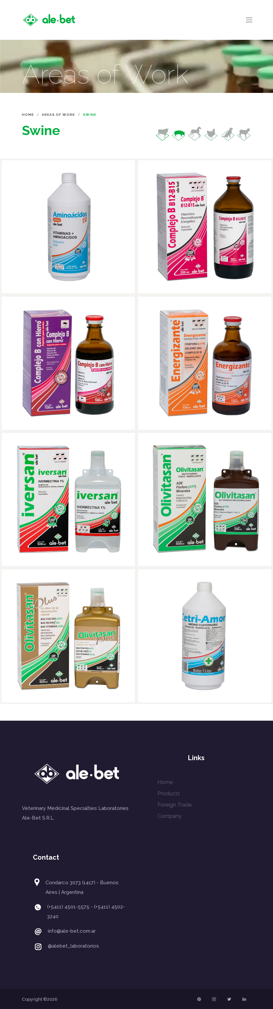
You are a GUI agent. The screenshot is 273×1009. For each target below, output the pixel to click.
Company (169, 816)
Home (28, 114)
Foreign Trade (174, 805)
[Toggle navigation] (249, 20)
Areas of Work (58, 114)
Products (168, 793)
